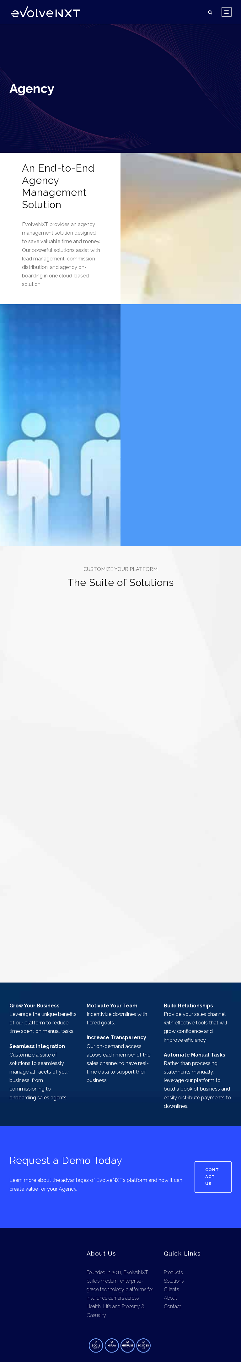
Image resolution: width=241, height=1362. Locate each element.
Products (174, 1240)
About (170, 1266)
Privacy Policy (187, 1346)
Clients (171, 1257)
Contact (172, 1275)
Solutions (174, 1249)
